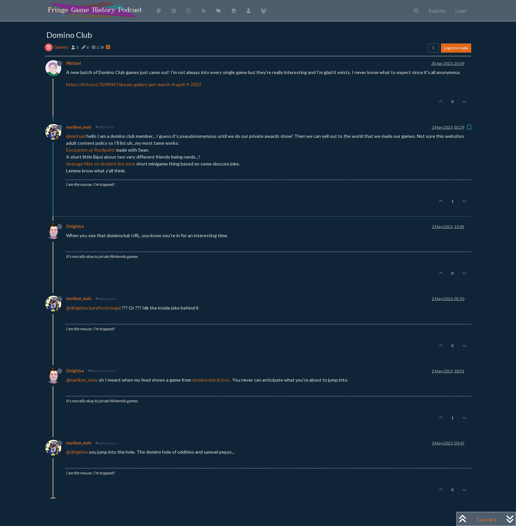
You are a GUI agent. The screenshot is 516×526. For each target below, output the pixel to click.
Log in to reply (456, 47)
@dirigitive (77, 308)
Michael (73, 63)
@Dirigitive (105, 299)
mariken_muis (78, 127)
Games (61, 47)
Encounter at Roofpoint (90, 150)
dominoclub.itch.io (210, 380)
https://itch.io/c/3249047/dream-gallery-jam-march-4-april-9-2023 (133, 84)
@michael (76, 136)
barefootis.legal (105, 308)
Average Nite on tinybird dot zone (100, 163)
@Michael (104, 127)
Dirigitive (75, 226)
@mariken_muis (102, 371)
